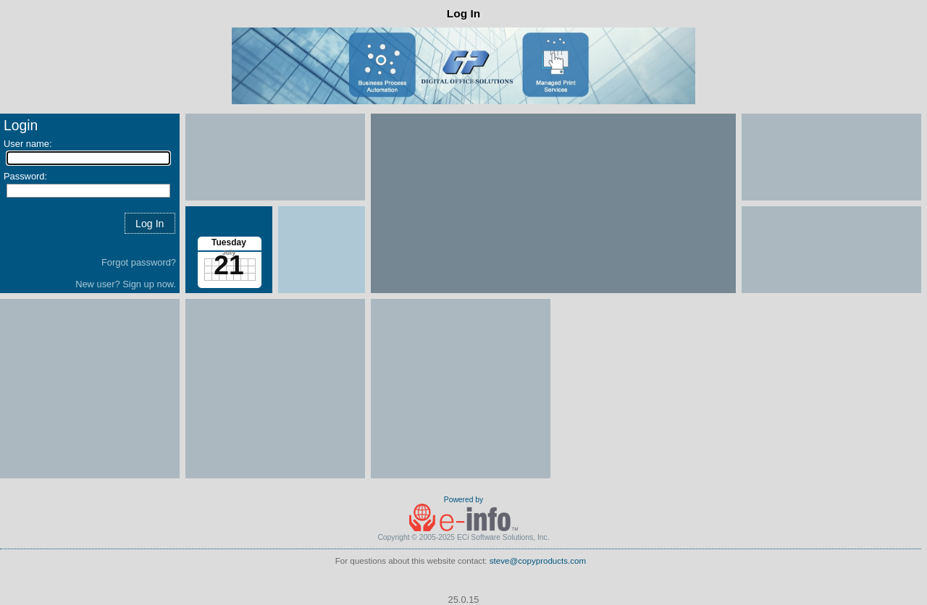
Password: (25, 176)
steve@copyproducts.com (538, 561)
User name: (28, 143)
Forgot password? (138, 262)
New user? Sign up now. (125, 284)
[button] (150, 223)
